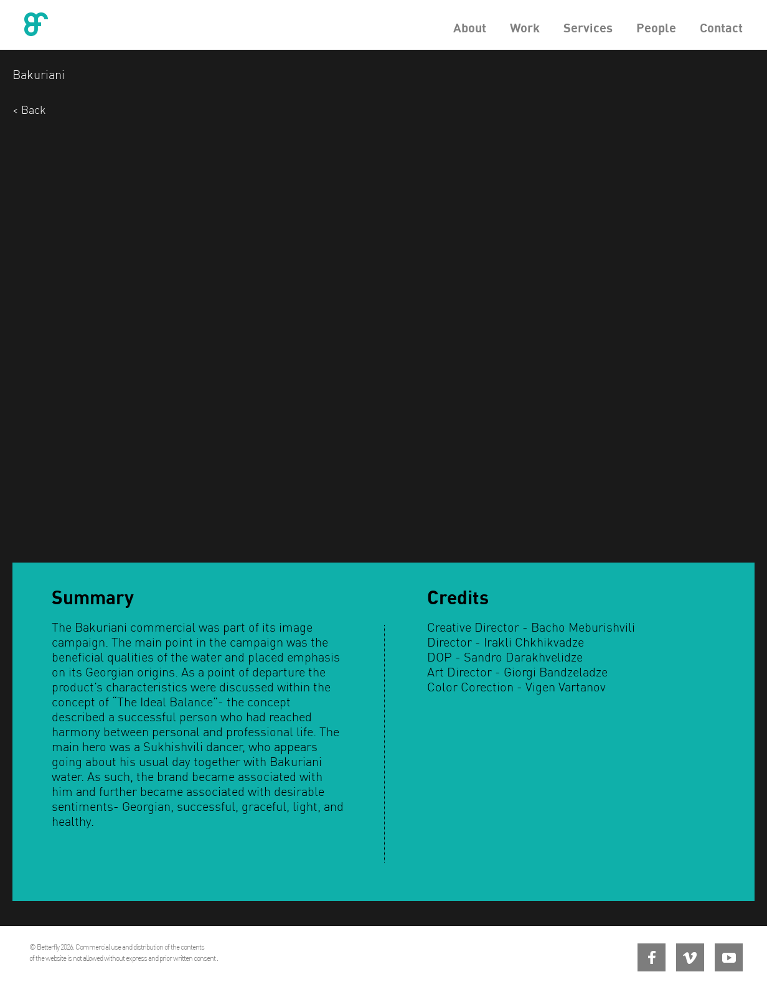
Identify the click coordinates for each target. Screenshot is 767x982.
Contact (721, 27)
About (469, 27)
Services (588, 27)
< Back (28, 110)
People (656, 27)
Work (525, 27)
